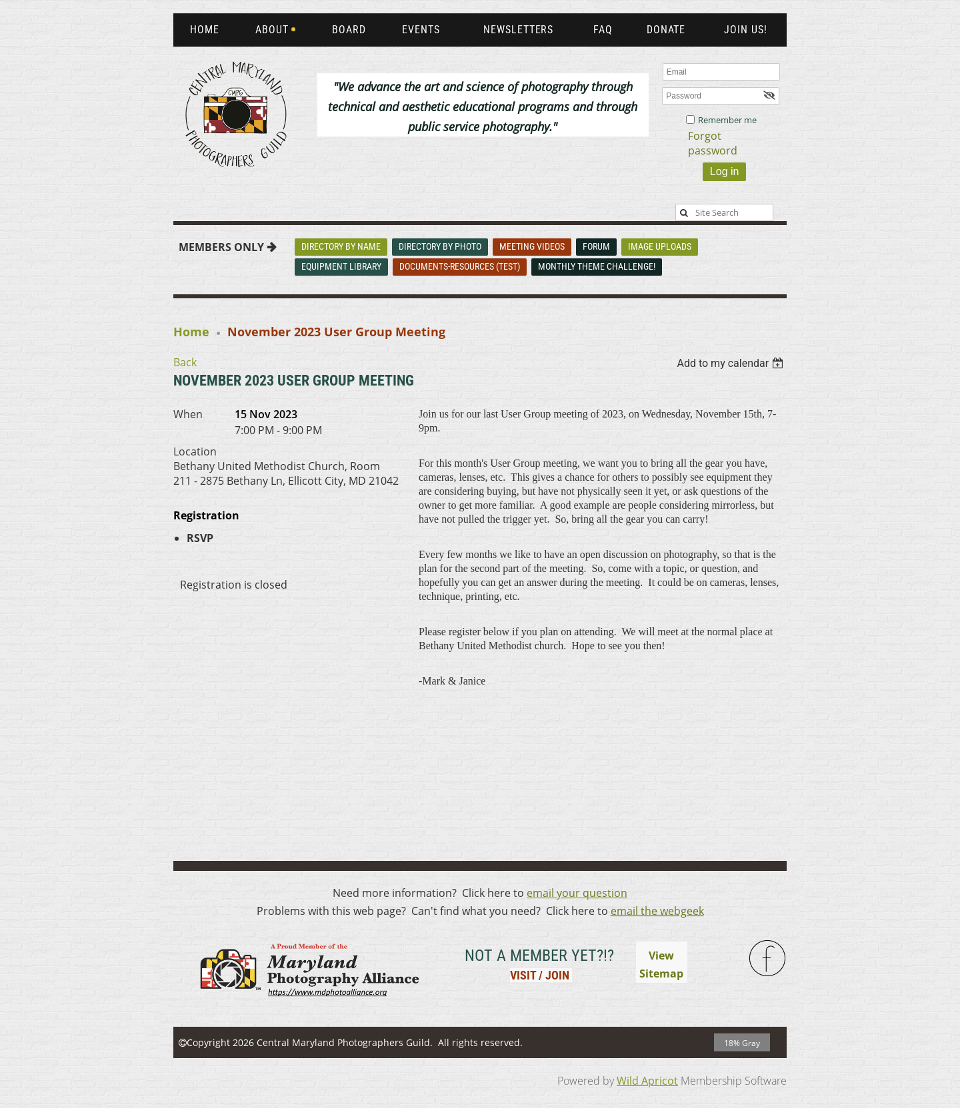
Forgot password (712, 143)
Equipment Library (341, 266)
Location (195, 451)
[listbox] (732, 363)
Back (185, 362)
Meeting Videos (532, 246)
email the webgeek (657, 911)
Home (191, 332)
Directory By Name (341, 246)
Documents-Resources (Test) (459, 266)
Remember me (727, 120)
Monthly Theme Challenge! (596, 266)
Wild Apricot (647, 1080)
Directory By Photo (440, 246)
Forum (596, 246)
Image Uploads (659, 246)
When (188, 414)
